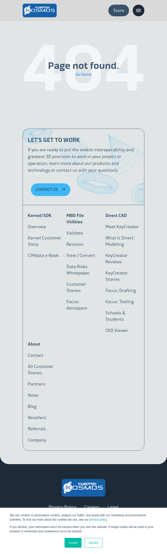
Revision (75, 244)
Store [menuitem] (118, 10)
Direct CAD (116, 215)
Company (37, 440)
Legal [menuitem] (113, 507)
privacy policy (98, 519)
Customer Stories (76, 287)
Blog (32, 406)
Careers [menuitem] (92, 507)
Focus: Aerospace (76, 305)
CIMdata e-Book (43, 255)
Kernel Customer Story (44, 241)
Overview (37, 226)
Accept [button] (73, 543)
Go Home (84, 74)
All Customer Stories (40, 370)
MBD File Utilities (75, 219)
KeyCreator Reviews (116, 258)
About (34, 344)
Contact (35, 355)
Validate (74, 233)
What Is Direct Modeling (119, 241)
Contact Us (51, 189)
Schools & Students (115, 316)
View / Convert (80, 255)
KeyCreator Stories (116, 276)
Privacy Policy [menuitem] (62, 507)
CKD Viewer (116, 330)
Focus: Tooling (119, 301)
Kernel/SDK (40, 215)
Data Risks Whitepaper (78, 270)
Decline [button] (93, 543)
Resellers (37, 417)
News (33, 395)
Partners (36, 384)
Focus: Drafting (120, 290)
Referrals (37, 429)
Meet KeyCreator (122, 226)
